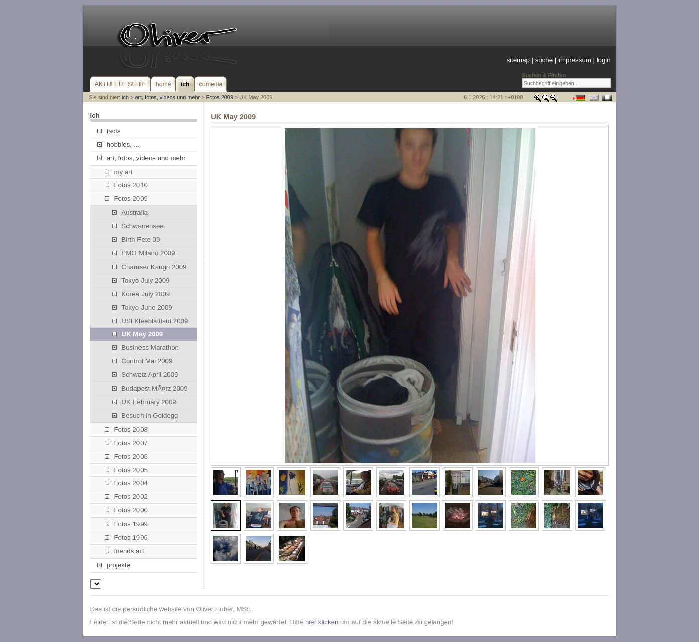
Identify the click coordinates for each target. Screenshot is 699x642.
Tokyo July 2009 (140, 280)
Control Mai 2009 (142, 361)
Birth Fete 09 (136, 239)
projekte (113, 565)
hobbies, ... (118, 144)
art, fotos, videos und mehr (167, 97)
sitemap (517, 60)
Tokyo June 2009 (142, 307)
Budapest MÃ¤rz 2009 (150, 388)
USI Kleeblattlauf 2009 (150, 321)
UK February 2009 (144, 402)
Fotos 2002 (126, 496)
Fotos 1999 (126, 524)
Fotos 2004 (126, 483)
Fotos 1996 (126, 537)
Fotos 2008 (126, 429)
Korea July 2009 (141, 294)
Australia (130, 212)
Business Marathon (145, 347)
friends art (124, 551)
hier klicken (321, 622)
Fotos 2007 (126, 443)
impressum (574, 60)
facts (108, 131)
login (604, 60)
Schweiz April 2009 (145, 374)
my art (118, 172)
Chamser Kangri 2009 (149, 267)
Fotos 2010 (126, 185)
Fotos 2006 (126, 456)
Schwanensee (138, 226)
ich (125, 97)
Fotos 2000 (126, 510)
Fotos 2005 (126, 470)
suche (544, 60)
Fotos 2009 (219, 97)
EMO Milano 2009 (143, 253)
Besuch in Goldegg (145, 415)
